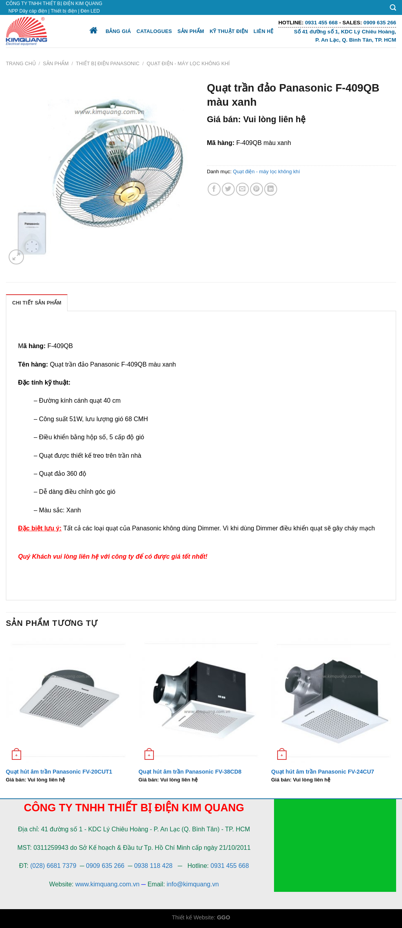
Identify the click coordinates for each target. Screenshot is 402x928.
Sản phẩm (190, 31)
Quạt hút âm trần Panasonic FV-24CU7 (322, 771)
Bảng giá (118, 31)
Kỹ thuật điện (229, 31)
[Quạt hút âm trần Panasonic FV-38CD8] (201, 700)
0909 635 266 (105, 865)
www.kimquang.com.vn (107, 884)
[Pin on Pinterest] (256, 189)
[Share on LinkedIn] (270, 189)
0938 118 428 (153, 865)
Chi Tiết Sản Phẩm (36, 303)
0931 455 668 (229, 865)
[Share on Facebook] (214, 189)
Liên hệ (264, 31)
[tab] (37, 302)
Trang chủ (21, 63)
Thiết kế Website (193, 917)
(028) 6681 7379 (54, 865)
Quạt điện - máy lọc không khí (188, 63)
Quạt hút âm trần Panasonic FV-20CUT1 (59, 771)
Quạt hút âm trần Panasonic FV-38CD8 (190, 771)
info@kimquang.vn (193, 884)
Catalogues (154, 31)
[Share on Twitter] (228, 189)
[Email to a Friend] (242, 189)
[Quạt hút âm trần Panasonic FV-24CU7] (333, 700)
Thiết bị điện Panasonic (107, 63)
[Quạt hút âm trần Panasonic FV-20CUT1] (68, 700)
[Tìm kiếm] (393, 7)
